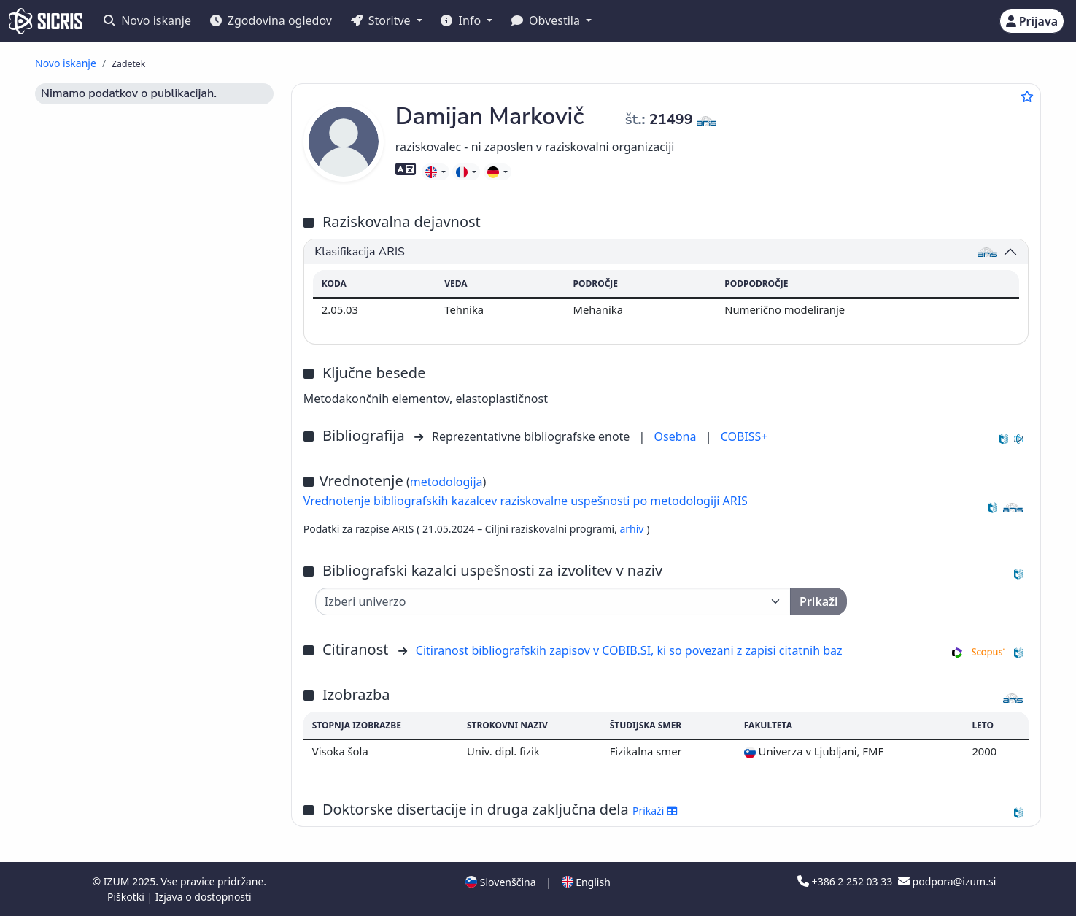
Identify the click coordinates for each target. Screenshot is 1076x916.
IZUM (118, 881)
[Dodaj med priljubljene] (1027, 96)
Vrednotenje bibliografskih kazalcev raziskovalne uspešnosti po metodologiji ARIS (525, 501)
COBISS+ (744, 436)
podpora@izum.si (947, 881)
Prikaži (654, 810)
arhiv (632, 529)
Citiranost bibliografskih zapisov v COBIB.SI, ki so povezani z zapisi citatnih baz (629, 650)
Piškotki (127, 897)
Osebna (677, 436)
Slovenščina (500, 882)
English (586, 882)
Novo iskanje (147, 20)
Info (462, 20)
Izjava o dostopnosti (203, 897)
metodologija (446, 482)
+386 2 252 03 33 (846, 881)
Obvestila (547, 20)
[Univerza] (553, 601)
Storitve (382, 20)
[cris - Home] (45, 21)
